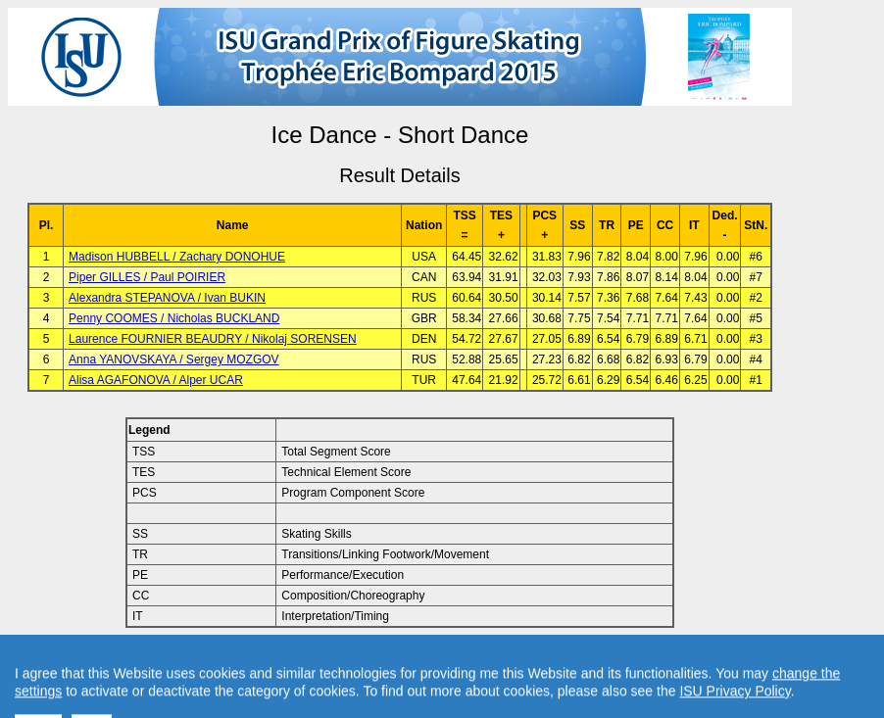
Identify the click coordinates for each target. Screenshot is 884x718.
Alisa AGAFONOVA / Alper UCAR (156, 380)
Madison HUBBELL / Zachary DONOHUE (177, 256)
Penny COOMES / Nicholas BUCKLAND (174, 318)
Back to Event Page (152, 660)
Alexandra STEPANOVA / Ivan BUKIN (167, 298)
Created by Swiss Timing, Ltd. (621, 660)
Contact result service (470, 660)
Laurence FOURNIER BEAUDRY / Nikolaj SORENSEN (213, 339)
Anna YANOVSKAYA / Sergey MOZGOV (174, 359)
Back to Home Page (316, 660)
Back (234, 660)
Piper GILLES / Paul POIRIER (147, 277)
